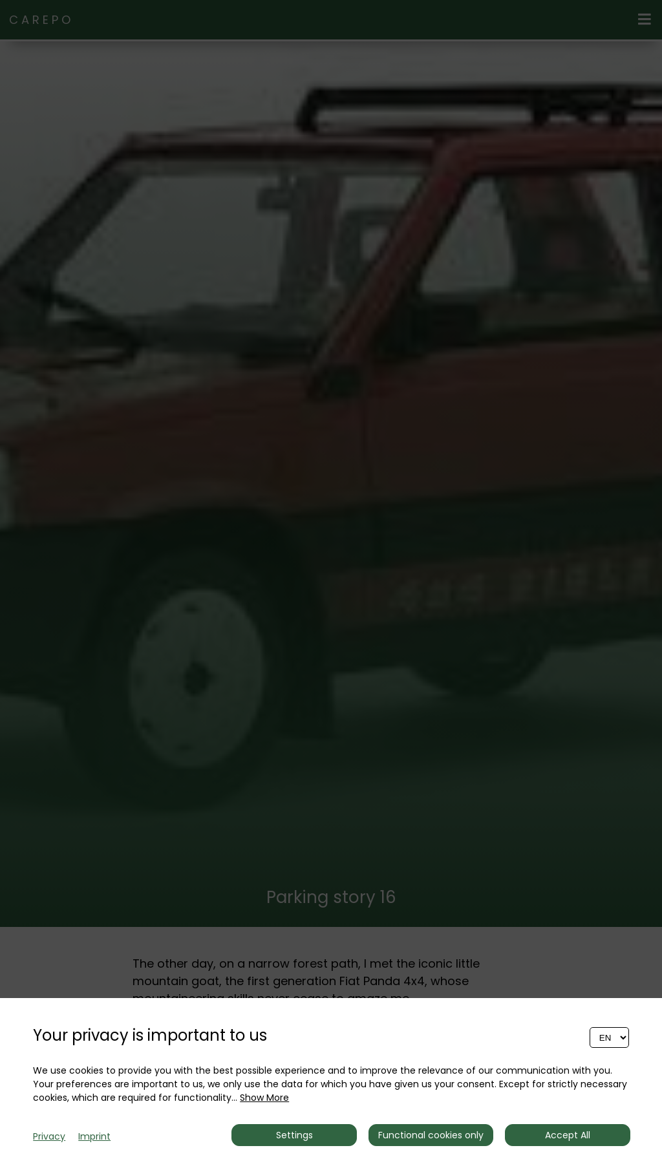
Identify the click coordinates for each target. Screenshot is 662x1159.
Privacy (49, 1136)
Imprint (94, 1136)
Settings (294, 1135)
